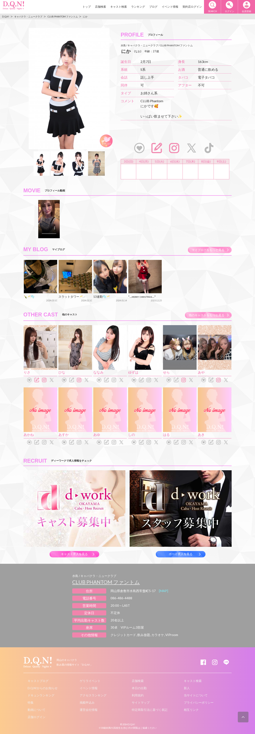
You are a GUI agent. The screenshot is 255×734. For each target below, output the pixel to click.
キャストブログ (38, 681)
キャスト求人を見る (74, 554)
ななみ (98, 372)
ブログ (153, 6)
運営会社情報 (89, 709)
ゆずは (133, 372)
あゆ (96, 434)
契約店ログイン (192, 6)
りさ (27, 372)
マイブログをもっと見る (208, 250)
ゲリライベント (90, 681)
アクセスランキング (93, 695)
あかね (29, 434)
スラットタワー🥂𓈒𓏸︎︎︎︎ (71, 296)
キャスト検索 (118, 6)
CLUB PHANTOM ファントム (106, 582)
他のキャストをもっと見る (206, 315)
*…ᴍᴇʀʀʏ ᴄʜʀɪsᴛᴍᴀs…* (142, 296)
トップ (86, 6)
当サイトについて (196, 695)
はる (166, 434)
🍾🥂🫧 (29, 296)
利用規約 (138, 695)
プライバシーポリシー (199, 702)
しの (131, 434)
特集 (31, 702)
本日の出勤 (139, 688)
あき (201, 434)
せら (166, 372)
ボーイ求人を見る (181, 554)
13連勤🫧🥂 (101, 296)
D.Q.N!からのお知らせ (43, 688)
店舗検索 (100, 6)
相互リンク (191, 709)
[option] (69, 88)
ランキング (138, 6)
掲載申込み (87, 702)
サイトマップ (141, 702)
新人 (187, 688)
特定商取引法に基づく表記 (149, 709)
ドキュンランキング (41, 695)
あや (201, 372)
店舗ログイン (36, 717)
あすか (63, 434)
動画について (36, 709)
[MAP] (163, 591)
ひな (61, 372)
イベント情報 (170, 6)
